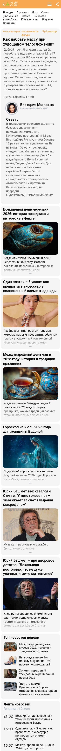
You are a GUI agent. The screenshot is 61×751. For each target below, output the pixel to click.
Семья (45, 12)
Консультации (29, 19)
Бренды (8, 12)
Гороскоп (22, 12)
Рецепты (47, 19)
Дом (34, 12)
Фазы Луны (10, 19)
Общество (40, 16)
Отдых (26, 16)
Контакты (9, 23)
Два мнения (10, 16)
